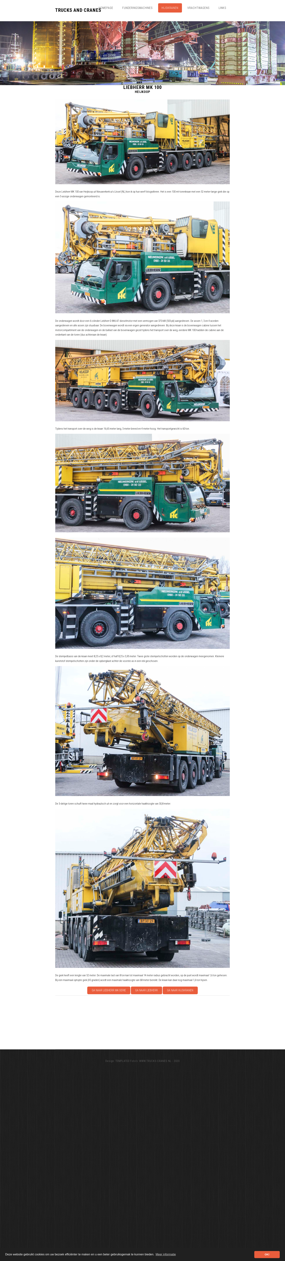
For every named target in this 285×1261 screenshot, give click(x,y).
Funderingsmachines (137, 8)
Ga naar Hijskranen (180, 990)
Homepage (106, 8)
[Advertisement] (164, 1022)
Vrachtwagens (198, 8)
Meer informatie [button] (166, 1254)
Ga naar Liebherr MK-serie (109, 990)
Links (222, 8)
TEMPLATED (122, 1061)
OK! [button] (267, 1254)
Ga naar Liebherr (146, 990)
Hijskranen (170, 8)
